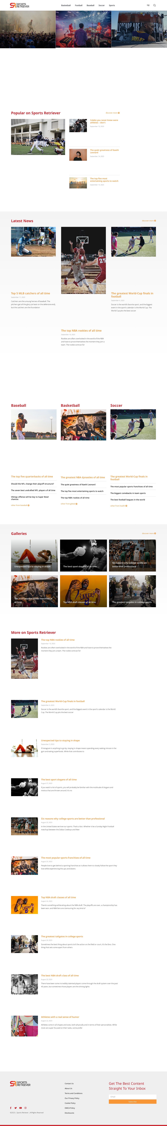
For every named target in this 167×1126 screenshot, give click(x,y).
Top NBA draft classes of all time (79, 602)
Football (78, 5)
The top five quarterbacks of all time (32, 476)
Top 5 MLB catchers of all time (30, 293)
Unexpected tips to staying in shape (32, 566)
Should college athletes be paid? (38, 188)
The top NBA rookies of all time (81, 330)
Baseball (90, 5)
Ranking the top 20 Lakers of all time (139, 85)
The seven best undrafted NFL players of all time (33, 490)
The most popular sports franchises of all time (131, 486)
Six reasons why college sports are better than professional (73, 818)
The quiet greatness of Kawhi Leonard (104, 151)
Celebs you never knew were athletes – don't (104, 121)
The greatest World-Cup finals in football (132, 294)
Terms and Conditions (73, 1093)
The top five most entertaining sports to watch (104, 179)
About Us (68, 1088)
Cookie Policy (70, 1103)
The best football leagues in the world (127, 499)
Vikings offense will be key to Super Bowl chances (30, 498)
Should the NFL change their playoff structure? (32, 483)
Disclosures (69, 1113)
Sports (112, 5)
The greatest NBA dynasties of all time (83, 477)
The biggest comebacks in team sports (128, 493)
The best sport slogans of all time (80, 566)
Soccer (102, 5)
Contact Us (69, 1083)
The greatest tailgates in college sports (132, 602)
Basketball (66, 5)
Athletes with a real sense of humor (60, 1016)
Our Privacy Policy (72, 1098)
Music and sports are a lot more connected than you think (28, 85)
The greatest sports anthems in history (83, 85)
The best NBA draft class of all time (60, 975)
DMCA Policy (70, 1108)
